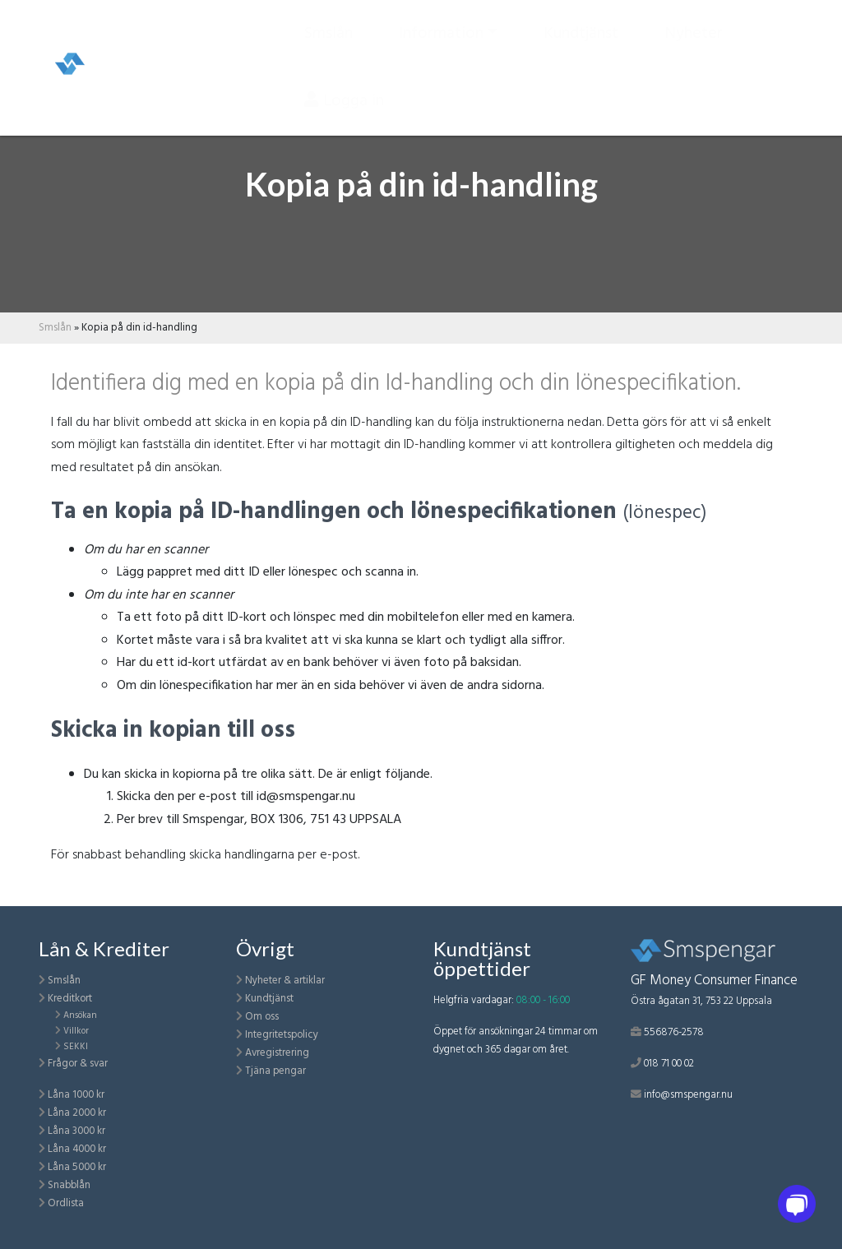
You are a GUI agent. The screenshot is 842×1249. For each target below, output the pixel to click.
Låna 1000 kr (76, 1094)
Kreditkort (70, 998)
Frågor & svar (78, 1063)
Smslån (328, 40)
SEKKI (75, 1046)
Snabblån (69, 1185)
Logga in (344, 108)
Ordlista (66, 1203)
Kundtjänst (581, 40)
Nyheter (693, 40)
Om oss (262, 1016)
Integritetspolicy (281, 1034)
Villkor (76, 1031)
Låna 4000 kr (77, 1149)
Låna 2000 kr (77, 1113)
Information (441, 40)
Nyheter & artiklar (285, 980)
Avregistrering (277, 1053)
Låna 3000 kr (76, 1131)
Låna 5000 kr (77, 1167)
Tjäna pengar (275, 1071)
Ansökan (80, 1015)
